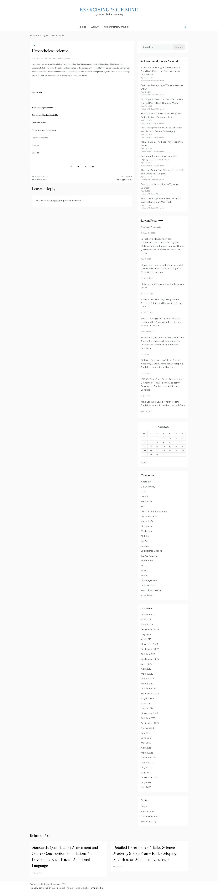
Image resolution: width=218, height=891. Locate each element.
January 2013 (148, 762)
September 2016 (150, 659)
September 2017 (150, 649)
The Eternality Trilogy (117, 27)
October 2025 (148, 614)
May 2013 (146, 743)
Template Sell (96, 888)
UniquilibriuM (148, 585)
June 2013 (146, 738)
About (95, 27)
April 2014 (146, 703)
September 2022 (150, 629)
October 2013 (148, 718)
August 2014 (147, 698)
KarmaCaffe (147, 521)
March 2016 (147, 673)
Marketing (146, 531)
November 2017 (149, 644)
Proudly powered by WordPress (47, 888)
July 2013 (145, 733)
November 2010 (149, 777)
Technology (147, 560)
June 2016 (146, 664)
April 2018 (146, 639)
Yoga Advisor (147, 595)
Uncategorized (149, 580)
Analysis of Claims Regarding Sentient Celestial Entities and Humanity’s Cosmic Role (162, 303)
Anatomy (146, 481)
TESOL (144, 575)
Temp (144, 570)
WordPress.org (149, 821)
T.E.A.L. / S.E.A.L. (149, 555)
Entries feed (147, 811)
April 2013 (146, 747)
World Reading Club (151, 590)
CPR (143, 491)
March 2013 (147, 752)
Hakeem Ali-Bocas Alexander (162, 61)
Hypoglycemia (124, 179)
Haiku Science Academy (154, 511)
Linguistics (146, 526)
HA (33, 45)
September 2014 (150, 693)
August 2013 (147, 728)
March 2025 (147, 624)
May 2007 (146, 787)
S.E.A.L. (144, 541)
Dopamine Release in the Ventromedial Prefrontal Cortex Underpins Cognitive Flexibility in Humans (162, 268)
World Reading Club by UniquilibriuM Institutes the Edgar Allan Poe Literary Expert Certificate (161, 322)
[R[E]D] (82, 27)
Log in (144, 806)
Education (146, 501)
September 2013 (150, 723)
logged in (55, 200)
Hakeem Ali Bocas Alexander (63, 58)
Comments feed (149, 816)
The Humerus (39, 179)
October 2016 (148, 654)
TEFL (143, 565)
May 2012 (146, 772)
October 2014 (148, 688)
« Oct (143, 462)
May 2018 (146, 634)
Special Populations (151, 550)
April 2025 (146, 619)
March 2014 (147, 708)
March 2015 (147, 683)
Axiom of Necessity (151, 227)
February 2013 (148, 757)
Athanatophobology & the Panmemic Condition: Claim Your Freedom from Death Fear (161, 71)
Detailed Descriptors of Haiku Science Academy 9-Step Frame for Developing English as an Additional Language (162, 363)
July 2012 (145, 767)
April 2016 (146, 668)
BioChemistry (148, 486)
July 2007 (146, 782)
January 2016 (148, 678)
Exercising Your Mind (109, 10)
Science (145, 546)
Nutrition (145, 536)
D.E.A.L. (145, 496)
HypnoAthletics (149, 516)
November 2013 (149, 713)
